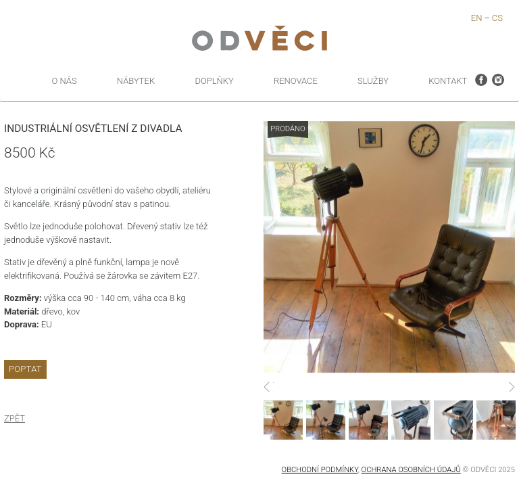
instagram (498, 79)
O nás (64, 81)
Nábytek (136, 81)
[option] (389, 247)
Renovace (296, 81)
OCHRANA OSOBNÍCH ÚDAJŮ (411, 469)
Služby (373, 81)
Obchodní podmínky (320, 469)
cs (497, 18)
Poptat (25, 369)
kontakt (447, 81)
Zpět (14, 418)
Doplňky (214, 81)
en (477, 18)
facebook (481, 79)
